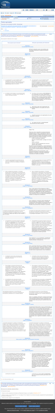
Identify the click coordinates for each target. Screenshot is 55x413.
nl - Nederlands (43, 10)
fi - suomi (52, 10)
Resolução (7, 30)
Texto (6, 29)
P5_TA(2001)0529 (45, 19)
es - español (23, 10)
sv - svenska (53, 10)
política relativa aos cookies (29, 412)
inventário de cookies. (43, 412)
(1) (1, 379)
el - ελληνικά (30, 10)
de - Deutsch (27, 10)
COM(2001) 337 (20, 36)
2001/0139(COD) (8, 15)
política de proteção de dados (13, 412)
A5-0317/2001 (4, 19)
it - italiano (37, 10)
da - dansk (26, 10)
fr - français (33, 10)
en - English (31, 10)
